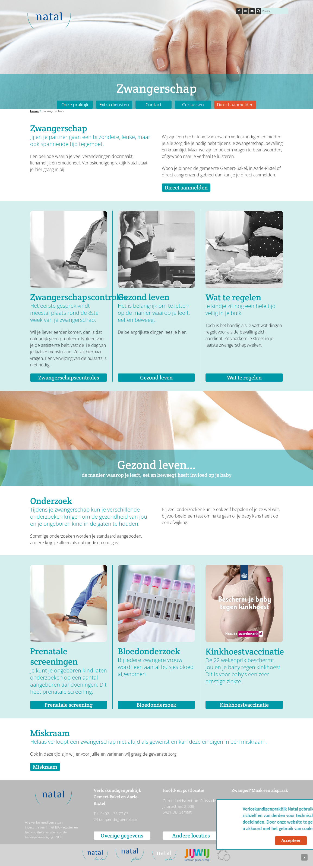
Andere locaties (191, 835)
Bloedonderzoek (156, 704)
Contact (154, 105)
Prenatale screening (69, 704)
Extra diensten (114, 105)
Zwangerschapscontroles (68, 377)
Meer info (293, 828)
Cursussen (193, 105)
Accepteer (256, 840)
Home (34, 111)
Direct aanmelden (235, 105)
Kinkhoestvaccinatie (244, 704)
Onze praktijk (74, 105)
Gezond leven (156, 377)
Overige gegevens (122, 835)
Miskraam (45, 766)
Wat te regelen (244, 377)
